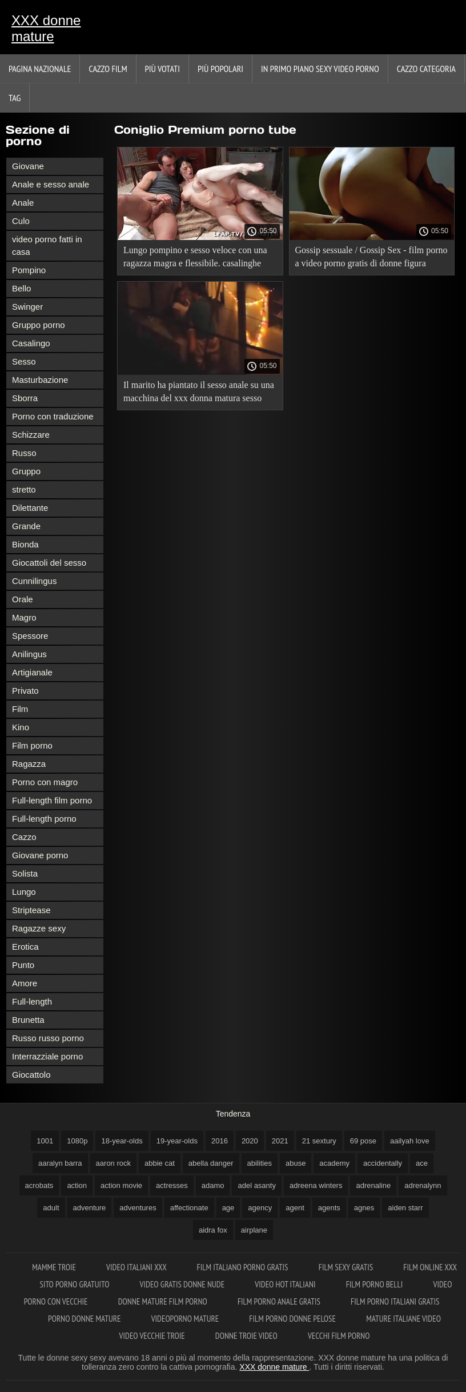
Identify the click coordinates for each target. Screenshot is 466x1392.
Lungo (24, 892)
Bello (21, 288)
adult (51, 1207)
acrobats (39, 1185)
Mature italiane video (403, 1318)
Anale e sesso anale (50, 184)
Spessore (30, 636)
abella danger (211, 1163)
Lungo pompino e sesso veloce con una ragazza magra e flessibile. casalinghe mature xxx (195, 258)
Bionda (25, 544)
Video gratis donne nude (183, 1284)
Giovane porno (40, 855)
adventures (137, 1207)
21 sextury (319, 1141)
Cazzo (24, 837)
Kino (20, 727)
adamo (213, 1185)
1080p (77, 1141)
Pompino (29, 270)
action (77, 1185)
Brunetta (28, 1020)
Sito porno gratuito (75, 1284)
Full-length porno (44, 818)
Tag (15, 97)
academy (334, 1163)
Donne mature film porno (163, 1301)
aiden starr (405, 1207)
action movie (121, 1185)
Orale (22, 599)
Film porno (32, 745)
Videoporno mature (186, 1318)
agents (329, 1207)
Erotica (25, 946)
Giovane (28, 166)
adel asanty (257, 1185)
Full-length (32, 1001)
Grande (26, 526)
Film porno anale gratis (280, 1301)
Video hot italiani (286, 1284)
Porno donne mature (85, 1318)
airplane (254, 1230)
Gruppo (26, 471)
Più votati (162, 68)
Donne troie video (247, 1335)
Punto (23, 965)
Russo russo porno (48, 1038)
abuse (296, 1163)
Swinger (27, 306)
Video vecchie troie (153, 1335)
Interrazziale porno (47, 1056)
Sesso (24, 361)
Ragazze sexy (39, 928)
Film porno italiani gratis (395, 1301)
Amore (24, 983)
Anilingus (29, 654)
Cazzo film (108, 68)
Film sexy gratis (347, 1267)
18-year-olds (121, 1141)
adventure (89, 1207)
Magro (24, 617)
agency (260, 1207)
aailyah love (409, 1141)
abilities (259, 1163)
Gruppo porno (38, 325)
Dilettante (30, 508)
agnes (364, 1207)
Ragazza (29, 764)
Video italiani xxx (137, 1267)
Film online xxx (429, 1267)
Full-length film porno (52, 800)
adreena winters (316, 1185)
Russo (24, 453)
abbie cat (159, 1163)
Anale (23, 202)
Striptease (31, 910)
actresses (172, 1185)
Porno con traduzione (53, 416)
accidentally (382, 1163)
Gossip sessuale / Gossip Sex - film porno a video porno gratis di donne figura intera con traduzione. (371, 258)
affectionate (189, 1207)
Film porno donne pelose (293, 1318)
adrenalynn (422, 1185)
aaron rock (113, 1163)
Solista (25, 873)
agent (295, 1207)
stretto (24, 489)
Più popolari (220, 68)
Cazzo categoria (426, 68)
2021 (280, 1141)
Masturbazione (40, 380)
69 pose (363, 1141)
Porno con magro (45, 782)
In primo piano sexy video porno (320, 68)
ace (422, 1163)
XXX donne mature (46, 28)
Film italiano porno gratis (243, 1267)
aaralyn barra (60, 1163)
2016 (219, 1141)
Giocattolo (31, 1074)
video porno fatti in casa (47, 245)
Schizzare (31, 434)
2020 (250, 1141)
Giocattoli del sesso (49, 562)
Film (20, 709)
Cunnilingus (34, 581)
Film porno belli (375, 1284)
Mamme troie (55, 1267)
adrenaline (373, 1185)
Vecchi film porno (338, 1335)
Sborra (25, 398)
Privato (25, 690)
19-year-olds (177, 1141)
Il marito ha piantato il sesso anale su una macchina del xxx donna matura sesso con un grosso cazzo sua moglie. (198, 393)
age (228, 1207)
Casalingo (31, 343)
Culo (21, 221)
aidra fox (213, 1230)
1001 (45, 1141)
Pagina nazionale (40, 68)
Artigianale (32, 672)
